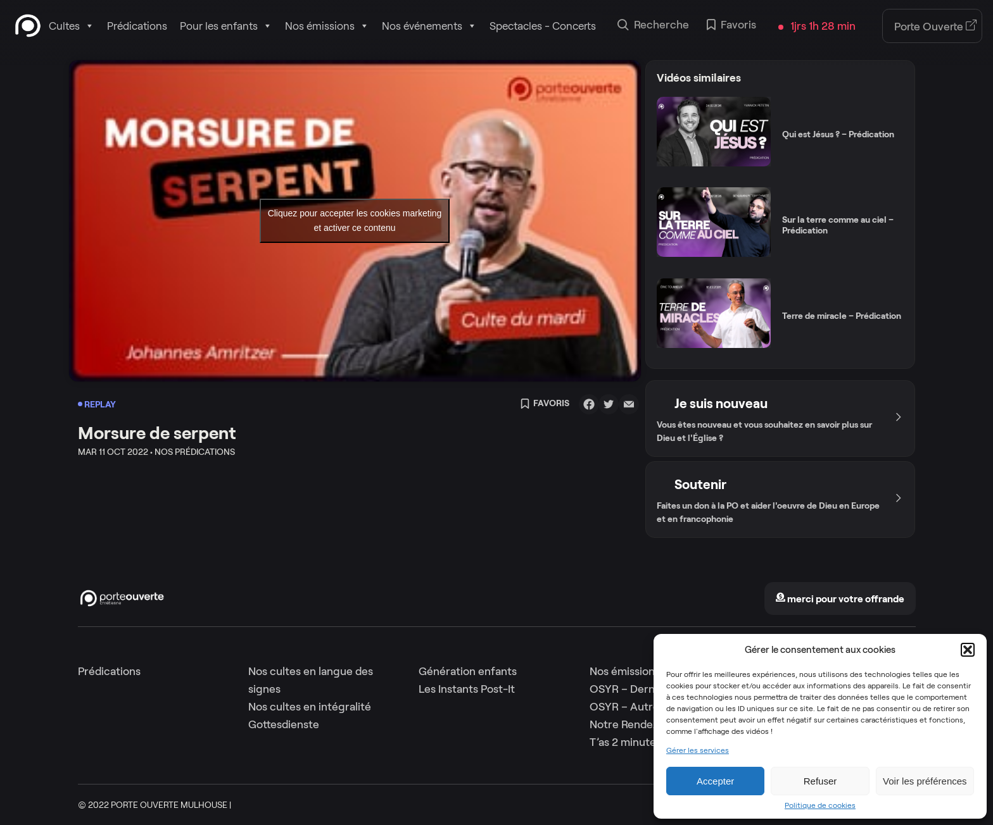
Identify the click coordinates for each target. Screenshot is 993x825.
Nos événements (429, 26)
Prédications (137, 26)
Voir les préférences (925, 781)
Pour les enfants (226, 26)
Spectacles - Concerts (543, 26)
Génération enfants (468, 671)
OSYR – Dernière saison (649, 689)
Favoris (731, 26)
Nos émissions (327, 26)
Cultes (71, 26)
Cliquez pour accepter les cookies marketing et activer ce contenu (355, 220)
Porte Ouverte (935, 26)
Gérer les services (697, 750)
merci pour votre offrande (839, 598)
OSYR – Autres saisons (646, 706)
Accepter (715, 781)
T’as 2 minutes (625, 742)
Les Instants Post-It (467, 689)
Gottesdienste (283, 724)
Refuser (820, 781)
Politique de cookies (820, 805)
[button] (967, 649)
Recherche (653, 26)
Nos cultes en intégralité (309, 706)
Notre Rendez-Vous (638, 724)
